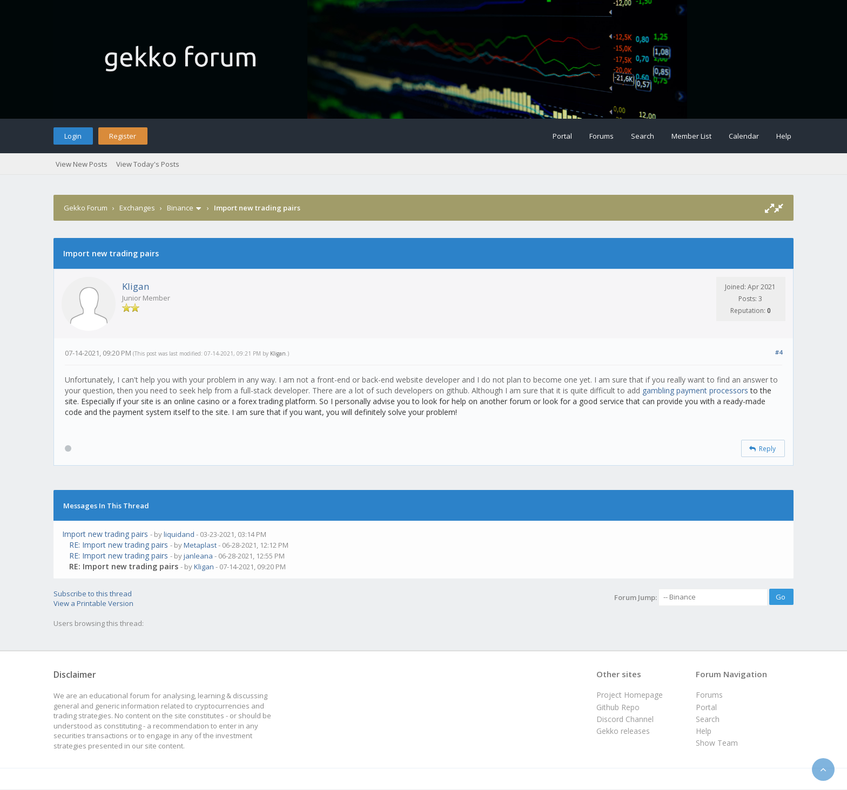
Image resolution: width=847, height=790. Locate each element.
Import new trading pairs (105, 534)
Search (642, 136)
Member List (691, 136)
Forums (601, 136)
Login (73, 136)
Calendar (744, 136)
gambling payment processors (695, 390)
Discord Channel (625, 719)
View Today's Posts (147, 164)
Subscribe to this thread (92, 593)
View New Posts (81, 164)
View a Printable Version (93, 603)
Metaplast (200, 545)
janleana (198, 556)
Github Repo (618, 707)
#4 (778, 352)
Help (783, 136)
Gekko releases (623, 731)
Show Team (717, 743)
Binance (180, 208)
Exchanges (137, 208)
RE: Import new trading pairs (118, 545)
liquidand (179, 534)
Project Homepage (629, 695)
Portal (562, 136)
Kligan (135, 286)
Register (122, 136)
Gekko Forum (85, 208)
